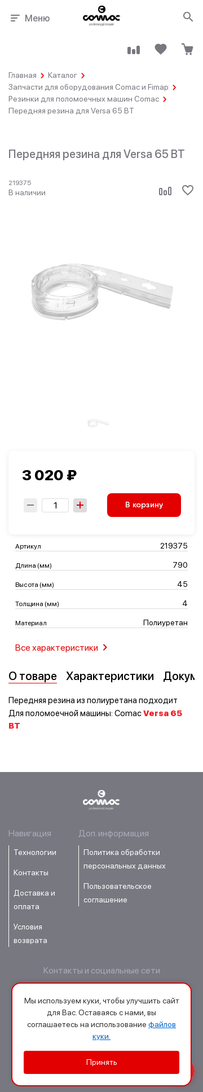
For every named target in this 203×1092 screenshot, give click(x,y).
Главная (22, 75)
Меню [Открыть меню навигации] (29, 18)
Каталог (62, 75)
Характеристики (110, 676)
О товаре (32, 676)
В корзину (144, 505)
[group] (98, 423)
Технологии (35, 852)
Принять (101, 1062)
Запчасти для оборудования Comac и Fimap (88, 86)
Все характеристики (63, 647)
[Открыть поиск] (189, 17)
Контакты (31, 872)
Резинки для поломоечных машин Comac (83, 98)
